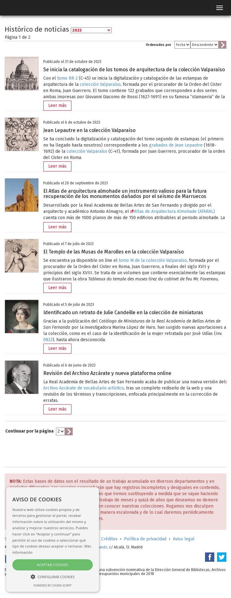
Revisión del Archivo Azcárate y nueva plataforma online (107, 373)
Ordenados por (158, 45)
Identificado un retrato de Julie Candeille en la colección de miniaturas (123, 312)
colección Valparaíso (100, 84)
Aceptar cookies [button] (52, 564)
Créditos (109, 539)
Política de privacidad (145, 539)
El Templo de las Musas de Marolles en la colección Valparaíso (113, 252)
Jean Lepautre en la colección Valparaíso (89, 130)
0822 (48, 339)
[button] (52, 576)
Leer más (57, 105)
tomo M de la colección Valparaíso (153, 260)
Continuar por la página (29, 431)
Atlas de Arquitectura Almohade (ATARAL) (172, 211)
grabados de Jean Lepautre (176, 145)
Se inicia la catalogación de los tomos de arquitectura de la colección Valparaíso (134, 70)
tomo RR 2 (67, 78)
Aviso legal (184, 539)
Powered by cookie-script (53, 585)
